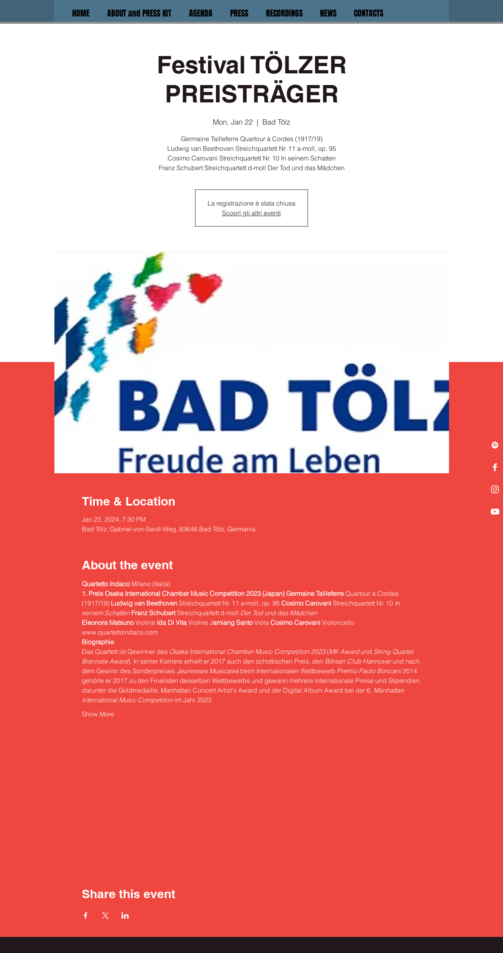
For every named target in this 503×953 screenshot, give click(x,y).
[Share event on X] (105, 915)
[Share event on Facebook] (85, 915)
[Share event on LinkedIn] (125, 915)
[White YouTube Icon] (495, 511)
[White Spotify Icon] (495, 445)
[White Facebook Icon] (495, 467)
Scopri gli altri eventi (251, 213)
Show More (98, 714)
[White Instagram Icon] (495, 489)
